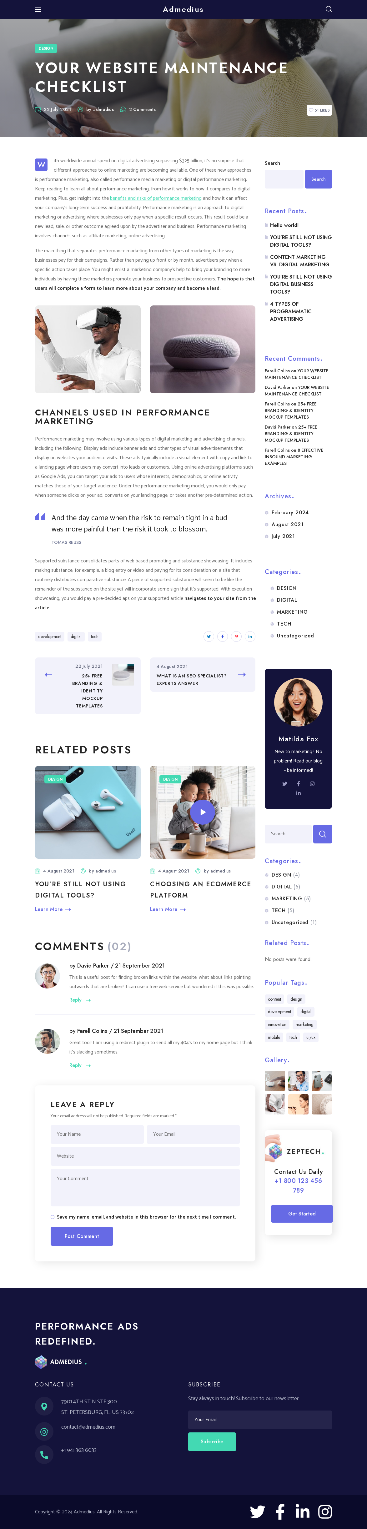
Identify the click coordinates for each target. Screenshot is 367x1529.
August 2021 (288, 524)
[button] (329, 9)
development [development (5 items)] (279, 1011)
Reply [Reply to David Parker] (75, 1000)
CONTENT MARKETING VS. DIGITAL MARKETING (299, 261)
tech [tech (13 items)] (293, 1037)
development (49, 636)
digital (76, 636)
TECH (284, 623)
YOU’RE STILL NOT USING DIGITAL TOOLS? (80, 890)
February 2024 (290, 512)
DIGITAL (287, 600)
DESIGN (46, 48)
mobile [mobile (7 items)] (274, 1037)
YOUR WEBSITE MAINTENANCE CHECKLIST (297, 374)
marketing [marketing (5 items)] (305, 1024)
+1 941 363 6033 (79, 1450)
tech (94, 636)
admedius (103, 109)
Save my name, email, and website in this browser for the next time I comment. (146, 1217)
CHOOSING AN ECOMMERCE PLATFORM (200, 890)
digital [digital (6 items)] (305, 1011)
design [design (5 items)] (296, 999)
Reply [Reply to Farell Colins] (75, 1065)
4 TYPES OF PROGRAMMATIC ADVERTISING (291, 311)
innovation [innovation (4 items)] (277, 1024)
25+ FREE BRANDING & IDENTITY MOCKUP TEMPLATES (291, 410)
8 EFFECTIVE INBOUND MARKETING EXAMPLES (294, 456)
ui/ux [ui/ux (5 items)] (310, 1037)
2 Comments (138, 109)
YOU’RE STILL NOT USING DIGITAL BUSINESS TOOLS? (301, 284)
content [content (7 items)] (274, 999)
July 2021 (283, 536)
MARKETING (292, 612)
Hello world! (284, 225)
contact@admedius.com (88, 1427)
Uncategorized (295, 635)
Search (272, 163)
